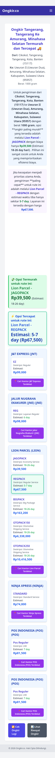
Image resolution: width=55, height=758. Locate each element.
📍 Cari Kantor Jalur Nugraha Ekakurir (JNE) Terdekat (27, 433)
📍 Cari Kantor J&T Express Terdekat (27, 383)
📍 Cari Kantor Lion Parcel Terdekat (27, 570)
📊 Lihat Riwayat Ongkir (35, 730)
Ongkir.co (10, 10)
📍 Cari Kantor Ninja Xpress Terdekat (27, 614)
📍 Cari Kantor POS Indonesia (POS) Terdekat (27, 663)
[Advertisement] (27, 244)
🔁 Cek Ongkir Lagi (16, 730)
